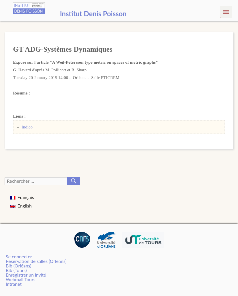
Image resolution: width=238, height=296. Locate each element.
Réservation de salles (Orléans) (36, 261)
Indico (27, 127)
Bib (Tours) (16, 270)
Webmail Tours (20, 279)
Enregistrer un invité (26, 274)
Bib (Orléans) (18, 265)
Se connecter (19, 256)
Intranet (14, 284)
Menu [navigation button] (226, 12)
